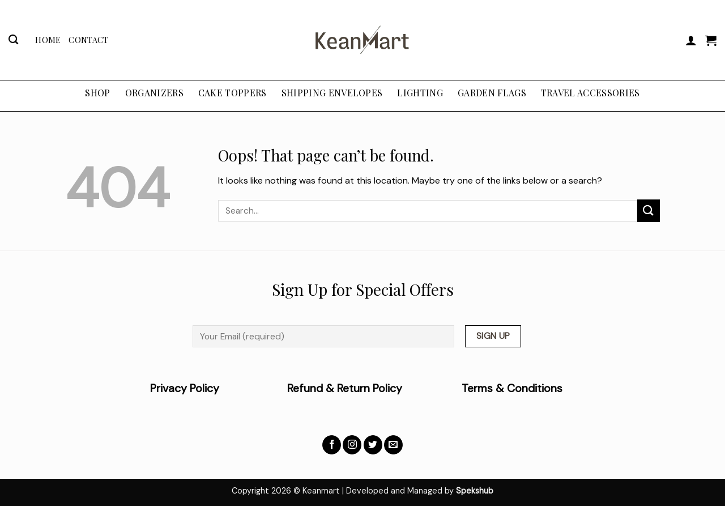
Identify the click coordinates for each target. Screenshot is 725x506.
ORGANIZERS (154, 93)
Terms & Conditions (512, 388)
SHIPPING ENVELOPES (332, 93)
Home (48, 39)
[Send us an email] (393, 444)
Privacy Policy (218, 388)
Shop (97, 93)
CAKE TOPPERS (232, 93)
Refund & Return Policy (344, 388)
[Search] (13, 40)
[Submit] (648, 210)
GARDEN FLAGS (492, 93)
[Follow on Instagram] (352, 444)
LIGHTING (420, 93)
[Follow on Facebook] (331, 444)
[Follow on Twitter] (373, 444)
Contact (88, 39)
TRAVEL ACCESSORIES (590, 93)
